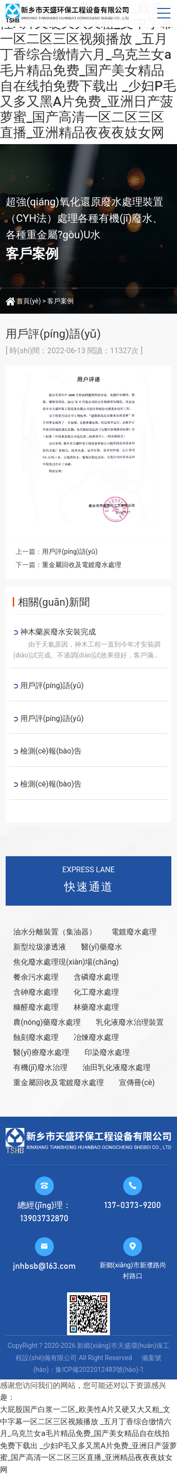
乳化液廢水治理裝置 (130, 1022)
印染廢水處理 (107, 1052)
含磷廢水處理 (96, 977)
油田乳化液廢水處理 (117, 1067)
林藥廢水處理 (96, 1007)
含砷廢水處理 (36, 992)
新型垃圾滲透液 (39, 946)
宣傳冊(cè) (137, 1082)
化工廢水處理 (96, 992)
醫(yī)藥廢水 (101, 946)
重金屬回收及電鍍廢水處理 (81, 564)
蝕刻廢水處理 (36, 1037)
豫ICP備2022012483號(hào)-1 (99, 1369)
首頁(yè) (29, 301)
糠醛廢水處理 (36, 1007)
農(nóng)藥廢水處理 (47, 1022)
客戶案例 (60, 301)
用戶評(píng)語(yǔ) (70, 551)
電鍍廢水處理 (134, 931)
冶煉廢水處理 (96, 1037)
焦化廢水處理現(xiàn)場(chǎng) (65, 961)
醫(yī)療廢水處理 (41, 1052)
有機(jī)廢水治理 (40, 1067)
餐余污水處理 (36, 977)
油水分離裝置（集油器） (54, 931)
